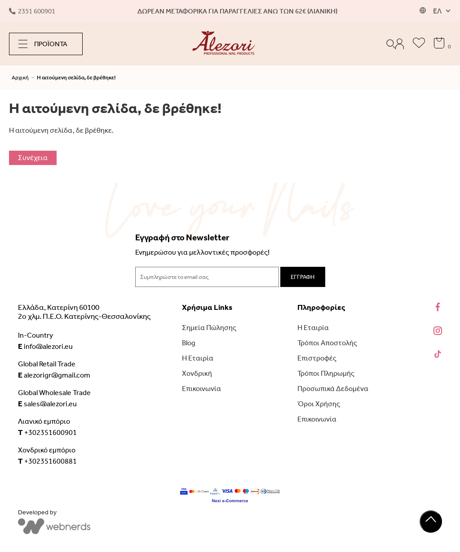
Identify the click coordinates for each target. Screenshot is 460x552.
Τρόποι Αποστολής (327, 343)
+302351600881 (47, 460)
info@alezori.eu (45, 346)
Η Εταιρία (197, 358)
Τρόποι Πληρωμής (325, 373)
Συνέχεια (33, 157)
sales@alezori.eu (47, 403)
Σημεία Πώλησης (209, 327)
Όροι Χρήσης (318, 404)
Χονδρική (197, 373)
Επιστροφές (316, 358)
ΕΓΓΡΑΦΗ (302, 277)
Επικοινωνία (201, 388)
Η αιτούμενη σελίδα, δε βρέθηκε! (76, 77)
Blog (188, 343)
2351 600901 (32, 11)
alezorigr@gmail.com (54, 374)
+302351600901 (47, 432)
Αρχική (20, 77)
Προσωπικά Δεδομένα (332, 388)
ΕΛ (437, 11)
